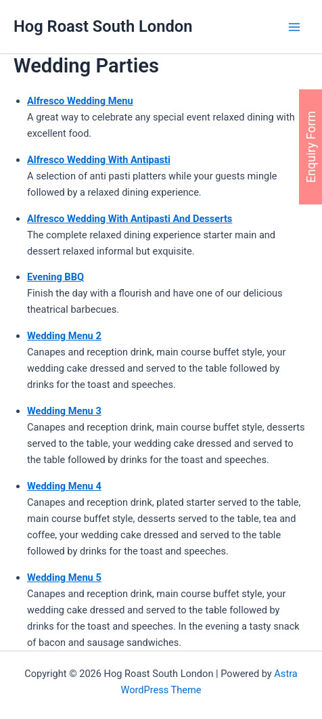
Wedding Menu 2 (64, 336)
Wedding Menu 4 (64, 486)
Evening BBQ (55, 277)
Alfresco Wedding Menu (80, 101)
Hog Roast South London (103, 26)
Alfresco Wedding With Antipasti (98, 160)
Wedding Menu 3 (64, 411)
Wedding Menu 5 (64, 577)
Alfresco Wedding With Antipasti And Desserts (129, 219)
